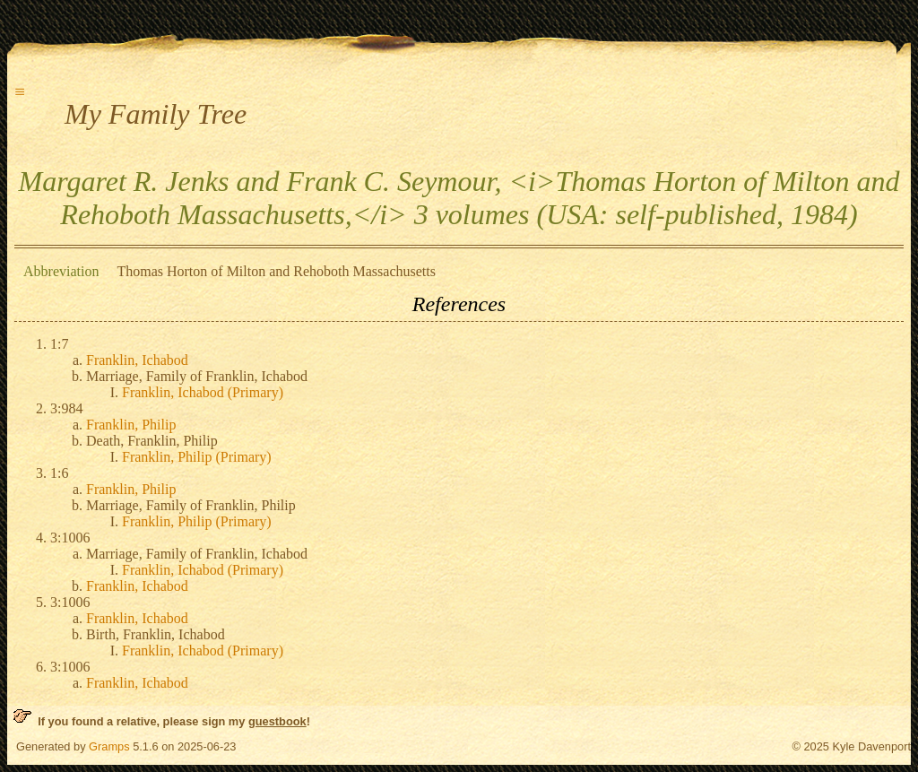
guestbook (277, 721)
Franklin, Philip (131, 424)
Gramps (109, 746)
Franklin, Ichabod (137, 360)
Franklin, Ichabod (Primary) (202, 392)
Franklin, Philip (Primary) (197, 456)
